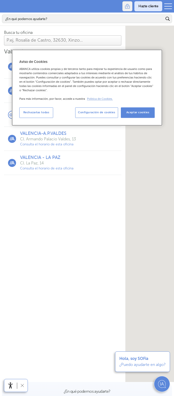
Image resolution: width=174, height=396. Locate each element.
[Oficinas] (127, 6)
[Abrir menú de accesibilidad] (10, 385)
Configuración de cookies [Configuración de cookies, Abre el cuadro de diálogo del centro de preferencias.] (96, 112)
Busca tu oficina (18, 32)
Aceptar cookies (137, 112)
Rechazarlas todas (36, 112)
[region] (87, 87)
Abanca (6, 6)
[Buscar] (83, 19)
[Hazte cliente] (148, 6)
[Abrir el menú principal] (168, 6)
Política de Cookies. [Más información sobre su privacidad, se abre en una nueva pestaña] (100, 99)
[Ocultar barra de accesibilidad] (22, 385)
